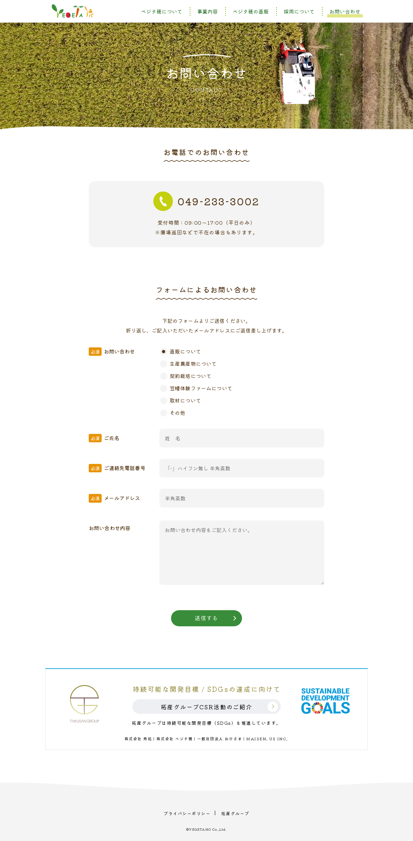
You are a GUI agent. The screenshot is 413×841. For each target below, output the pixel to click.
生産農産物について (193, 363)
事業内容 (207, 11)
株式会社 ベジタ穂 (174, 738)
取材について (185, 400)
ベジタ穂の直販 (251, 11)
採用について (299, 11)
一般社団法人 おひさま (219, 738)
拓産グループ (235, 813)
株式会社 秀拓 (138, 738)
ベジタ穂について (161, 11)
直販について (185, 351)
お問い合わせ (344, 11)
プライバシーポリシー (187, 813)
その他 (177, 412)
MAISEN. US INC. (267, 738)
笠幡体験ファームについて (201, 388)
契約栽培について (190, 376)
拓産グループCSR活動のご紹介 (206, 707)
